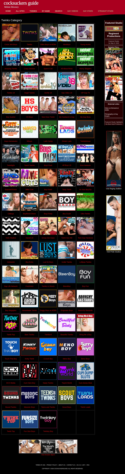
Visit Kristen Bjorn (48, 454)
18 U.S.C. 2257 (80, 465)
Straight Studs (105, 11)
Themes (33, 11)
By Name (46, 11)
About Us (62, 465)
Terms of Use (40, 465)
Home (8, 11)
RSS (88, 465)
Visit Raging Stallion (114, 188)
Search (58, 11)
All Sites (20, 11)
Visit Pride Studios (113, 251)
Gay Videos (72, 11)
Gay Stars (88, 11)
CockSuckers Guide (21, 3)
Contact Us (71, 465)
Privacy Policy (52, 465)
